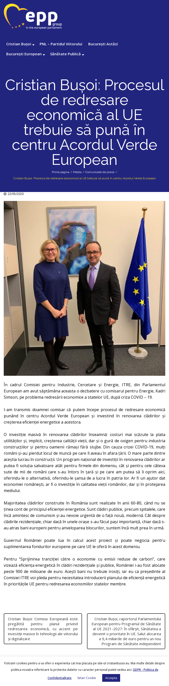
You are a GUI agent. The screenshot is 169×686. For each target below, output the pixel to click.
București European (24, 53)
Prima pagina (60, 172)
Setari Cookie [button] (86, 678)
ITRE (126, 384)
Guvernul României (22, 540)
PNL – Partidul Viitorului (61, 43)
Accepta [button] (111, 678)
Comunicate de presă (99, 172)
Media (77, 172)
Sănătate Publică (65, 53)
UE (106, 397)
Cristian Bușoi (18, 43)
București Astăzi (103, 43)
